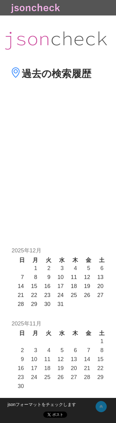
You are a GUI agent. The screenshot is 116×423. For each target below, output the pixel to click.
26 (61, 377)
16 (21, 368)
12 (61, 359)
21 (87, 368)
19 (61, 368)
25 (47, 377)
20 (74, 368)
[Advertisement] (58, 172)
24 (34, 377)
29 (100, 377)
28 (87, 377)
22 (100, 368)
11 (47, 359)
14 (87, 359)
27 (74, 377)
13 (74, 359)
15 (100, 359)
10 (34, 359)
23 (21, 377)
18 (47, 368)
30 (21, 386)
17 (34, 368)
